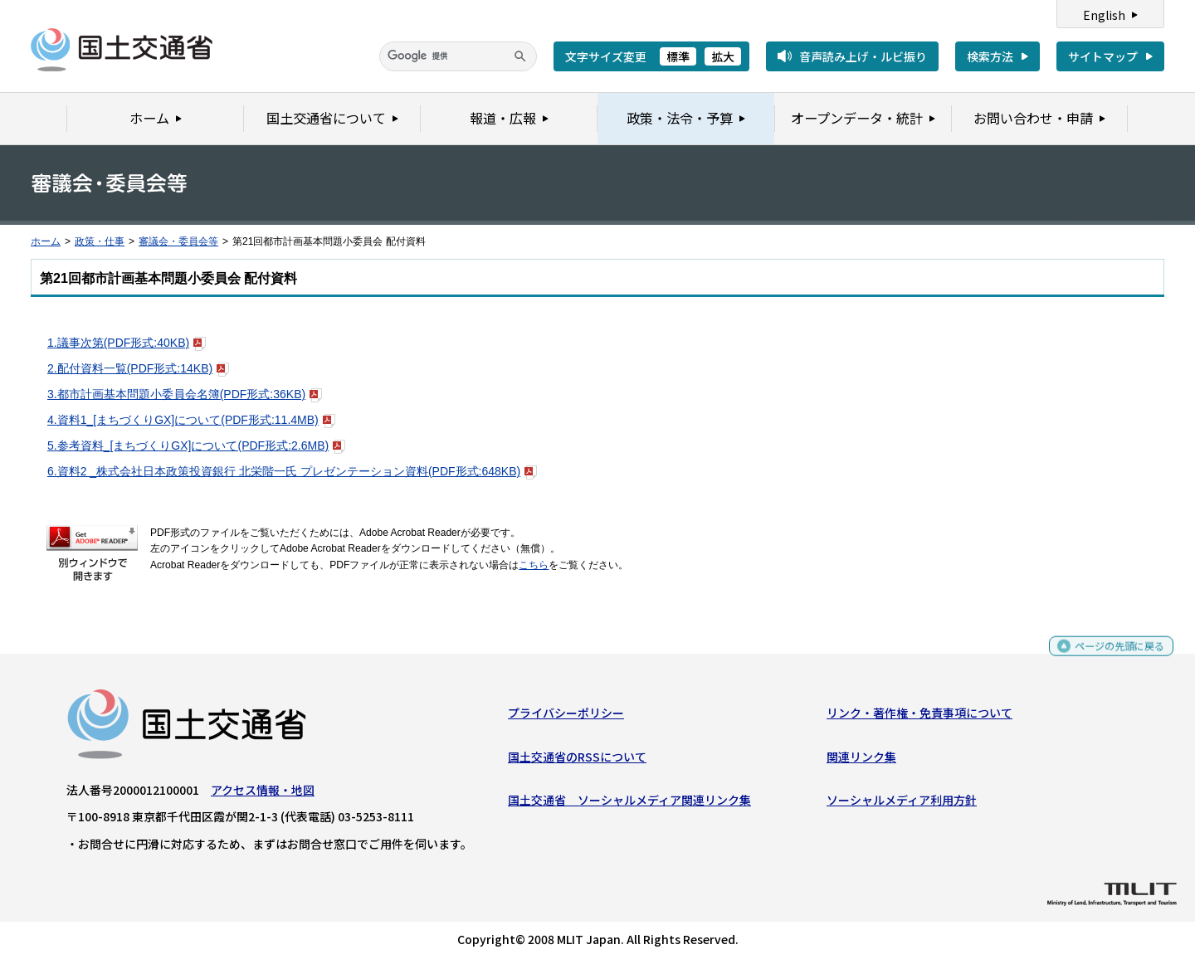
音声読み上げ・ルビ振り (863, 56)
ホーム (46, 241)
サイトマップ (1103, 56)
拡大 (722, 56)
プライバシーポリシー (566, 716)
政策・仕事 (99, 241)
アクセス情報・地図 (263, 794)
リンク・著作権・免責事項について (919, 716)
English (1104, 15)
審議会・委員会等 (178, 241)
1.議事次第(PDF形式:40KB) (126, 342)
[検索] (458, 56)
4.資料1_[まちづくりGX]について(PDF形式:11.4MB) (191, 419)
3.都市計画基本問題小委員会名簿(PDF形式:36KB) (184, 394)
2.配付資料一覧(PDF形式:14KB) (138, 368)
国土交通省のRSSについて (577, 760)
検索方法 (990, 56)
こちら (534, 565)
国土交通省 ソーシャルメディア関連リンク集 (629, 804)
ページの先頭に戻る (1113, 657)
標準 (678, 56)
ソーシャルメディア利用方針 (902, 804)
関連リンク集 (861, 760)
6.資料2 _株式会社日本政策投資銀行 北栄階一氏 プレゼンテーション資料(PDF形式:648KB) (292, 471)
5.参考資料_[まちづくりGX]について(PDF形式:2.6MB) (196, 445)
